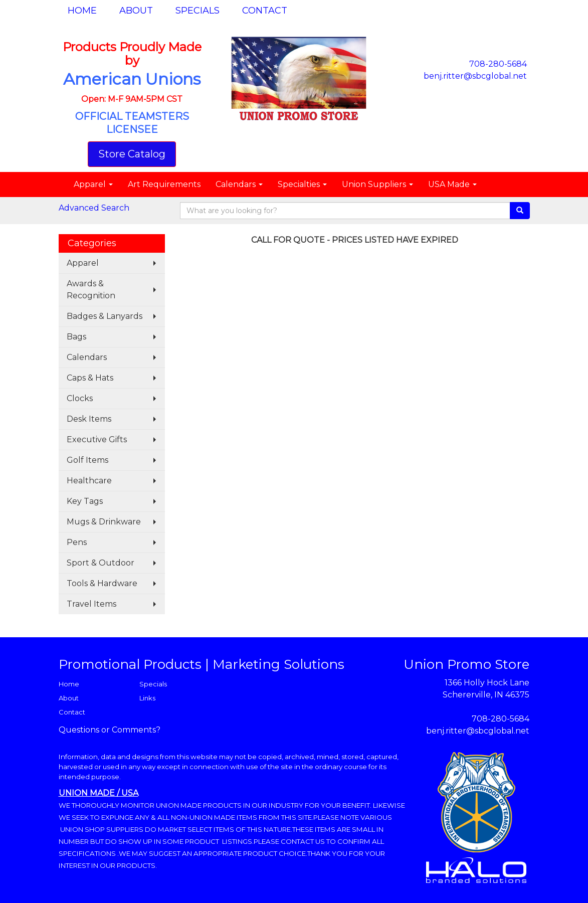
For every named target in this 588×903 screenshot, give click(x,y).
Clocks (80, 398)
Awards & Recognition (91, 289)
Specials (197, 10)
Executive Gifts (97, 439)
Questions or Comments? (109, 730)
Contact (264, 10)
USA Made (452, 184)
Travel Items (91, 604)
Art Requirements (164, 184)
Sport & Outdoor (100, 563)
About (136, 10)
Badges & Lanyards (104, 316)
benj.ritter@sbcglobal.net (475, 76)
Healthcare (89, 480)
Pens (77, 542)
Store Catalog (131, 154)
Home (82, 10)
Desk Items (89, 419)
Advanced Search (94, 208)
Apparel (93, 184)
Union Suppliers (377, 184)
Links (147, 698)
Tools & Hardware (102, 583)
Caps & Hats (90, 378)
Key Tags (85, 501)
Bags (76, 336)
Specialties (302, 184)
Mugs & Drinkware (104, 521)
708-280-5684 (498, 64)
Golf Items (87, 460)
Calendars (239, 184)
